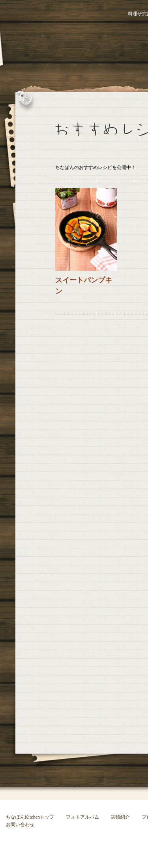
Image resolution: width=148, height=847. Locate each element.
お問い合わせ (20, 824)
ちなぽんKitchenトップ (30, 817)
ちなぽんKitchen (53, 35)
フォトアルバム (82, 817)
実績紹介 (120, 817)
